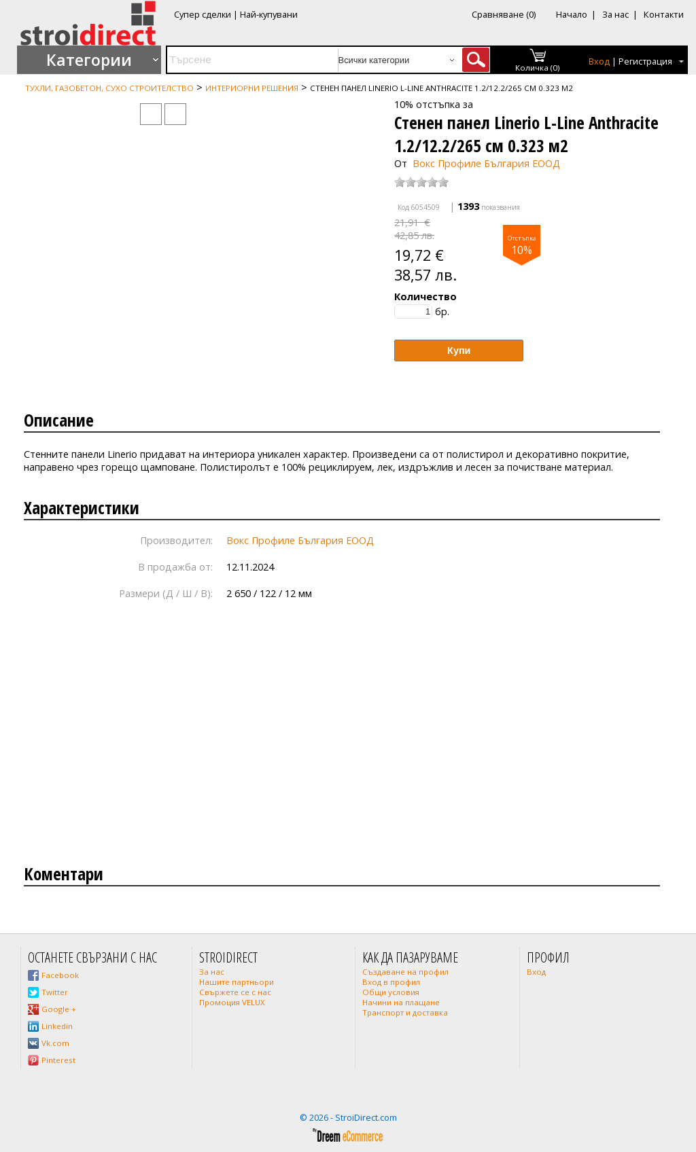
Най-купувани (269, 14)
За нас (615, 14)
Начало (571, 14)
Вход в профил (391, 982)
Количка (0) (537, 67)
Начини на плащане (401, 1002)
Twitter (54, 992)
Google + (58, 1009)
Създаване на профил (405, 972)
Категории (89, 60)
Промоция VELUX (232, 1002)
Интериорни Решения (251, 88)
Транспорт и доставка (405, 1012)
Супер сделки (202, 14)
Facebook (60, 975)
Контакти (664, 14)
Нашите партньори (236, 982)
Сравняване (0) (504, 14)
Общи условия (390, 992)
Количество (425, 296)
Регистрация (645, 61)
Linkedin (57, 1026)
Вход (599, 61)
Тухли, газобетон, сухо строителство (109, 88)
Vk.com (55, 1043)
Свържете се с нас (235, 992)
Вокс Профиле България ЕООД (486, 163)
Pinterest (58, 1060)
